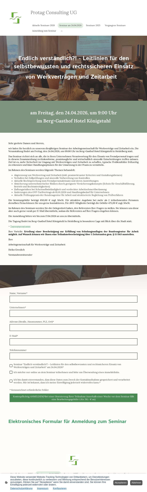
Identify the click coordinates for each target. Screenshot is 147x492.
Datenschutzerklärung (21, 488)
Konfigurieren (60, 488)
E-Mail (14, 335)
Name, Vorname (18, 293)
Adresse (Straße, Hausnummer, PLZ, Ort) (32, 321)
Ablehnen (136, 482)
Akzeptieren (121, 482)
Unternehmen (18, 307)
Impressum (42, 488)
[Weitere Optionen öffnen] (61, 30)
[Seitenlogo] (15, 17)
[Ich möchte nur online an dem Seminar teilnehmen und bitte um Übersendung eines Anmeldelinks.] (11, 372)
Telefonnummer (18, 350)
